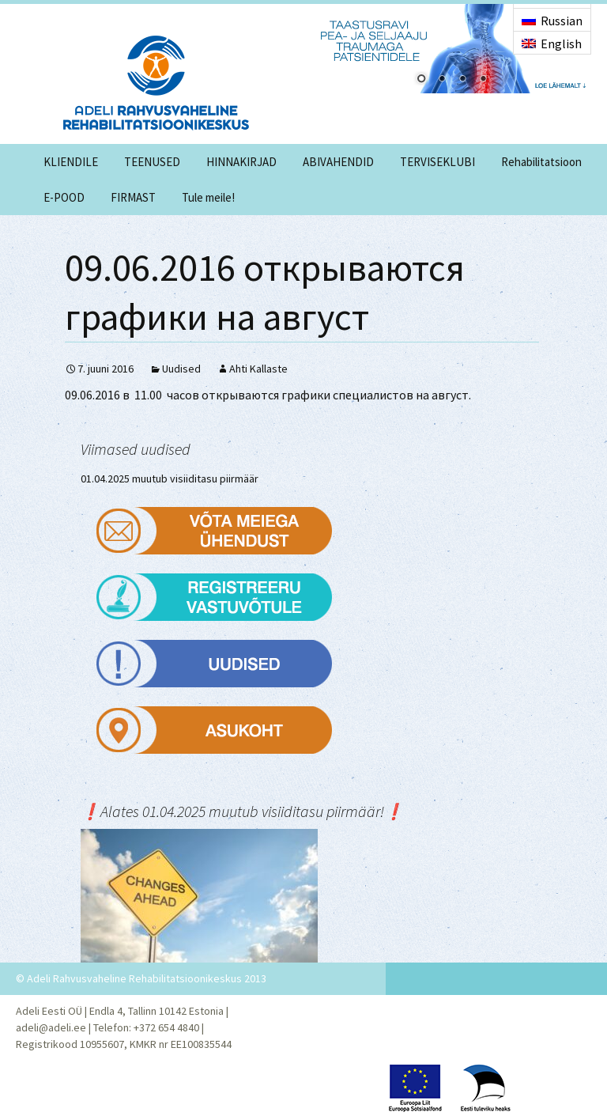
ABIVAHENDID (338, 161)
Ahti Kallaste (258, 368)
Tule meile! (208, 197)
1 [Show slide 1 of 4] (421, 80)
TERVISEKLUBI (437, 161)
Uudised (181, 368)
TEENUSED (152, 161)
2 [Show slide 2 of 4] (442, 80)
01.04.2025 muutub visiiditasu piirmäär (169, 478)
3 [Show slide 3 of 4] (462, 80)
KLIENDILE (70, 161)
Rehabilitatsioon (541, 161)
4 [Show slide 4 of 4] (483, 80)
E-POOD (64, 197)
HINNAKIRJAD (241, 161)
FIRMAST (133, 197)
